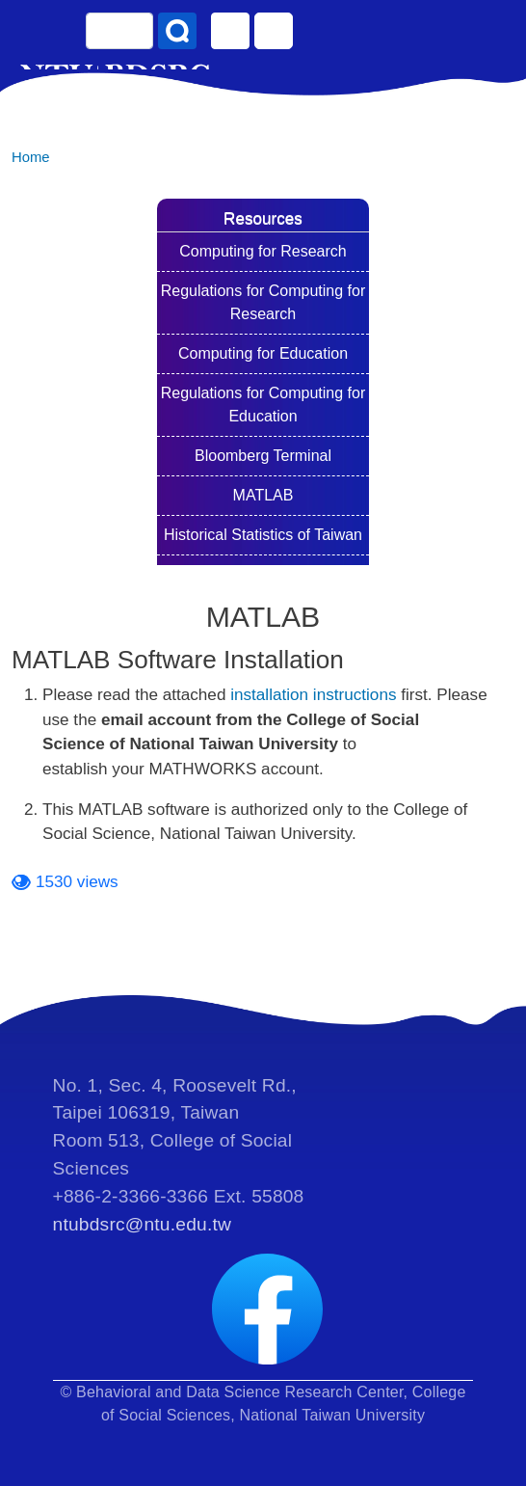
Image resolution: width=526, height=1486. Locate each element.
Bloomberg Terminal (263, 455)
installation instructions (313, 694)
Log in (273, 31)
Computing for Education (263, 353)
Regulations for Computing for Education (263, 404)
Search (177, 31)
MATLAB (263, 495)
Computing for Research (262, 251)
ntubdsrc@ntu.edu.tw (142, 1224)
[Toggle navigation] (492, 38)
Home (31, 157)
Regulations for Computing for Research (263, 302)
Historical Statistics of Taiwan (263, 535)
